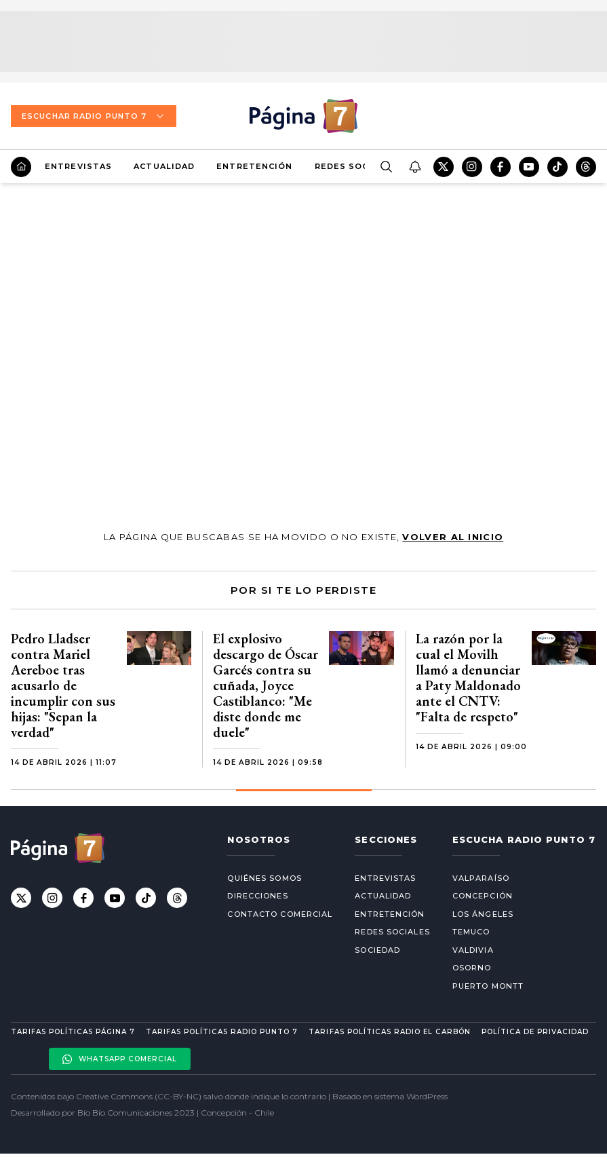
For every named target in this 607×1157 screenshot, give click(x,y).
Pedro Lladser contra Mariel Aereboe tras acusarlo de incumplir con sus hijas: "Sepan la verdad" (63, 685)
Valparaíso (480, 878)
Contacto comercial (279, 914)
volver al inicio (452, 536)
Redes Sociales (355, 166)
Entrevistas (78, 166)
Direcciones (257, 895)
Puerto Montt (488, 986)
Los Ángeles (482, 914)
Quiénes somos (264, 878)
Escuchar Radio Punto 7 (93, 116)
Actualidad (164, 166)
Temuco (471, 931)
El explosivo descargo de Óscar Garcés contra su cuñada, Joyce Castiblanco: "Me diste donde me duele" (265, 685)
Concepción (482, 895)
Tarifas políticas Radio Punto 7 (222, 1031)
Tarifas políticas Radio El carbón (389, 1031)
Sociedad (377, 950)
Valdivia (473, 950)
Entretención (254, 166)
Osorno (472, 967)
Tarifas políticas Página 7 (73, 1031)
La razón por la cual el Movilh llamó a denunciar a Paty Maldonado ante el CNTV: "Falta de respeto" (468, 677)
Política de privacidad (535, 1031)
